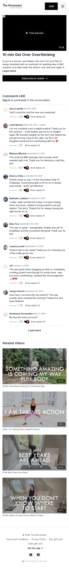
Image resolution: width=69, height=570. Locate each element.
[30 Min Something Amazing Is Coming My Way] (34, 386)
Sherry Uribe (16, 176)
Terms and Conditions (17, 539)
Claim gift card (35, 543)
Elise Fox (14, 224)
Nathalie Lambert (18, 198)
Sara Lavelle (16, 108)
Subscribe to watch (35, 78)
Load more (34, 330)
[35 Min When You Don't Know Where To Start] (34, 515)
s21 (11, 265)
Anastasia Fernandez (21, 313)
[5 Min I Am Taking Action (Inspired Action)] (34, 429)
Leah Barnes (16, 125)
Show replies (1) (37, 168)
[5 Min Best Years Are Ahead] (34, 472)
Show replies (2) (38, 117)
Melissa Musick (17, 153)
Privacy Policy (39, 539)
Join (51, 6)
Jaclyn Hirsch (17, 291)
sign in (6, 100)
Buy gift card (55, 539)
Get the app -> (35, 548)
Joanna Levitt (16, 246)
